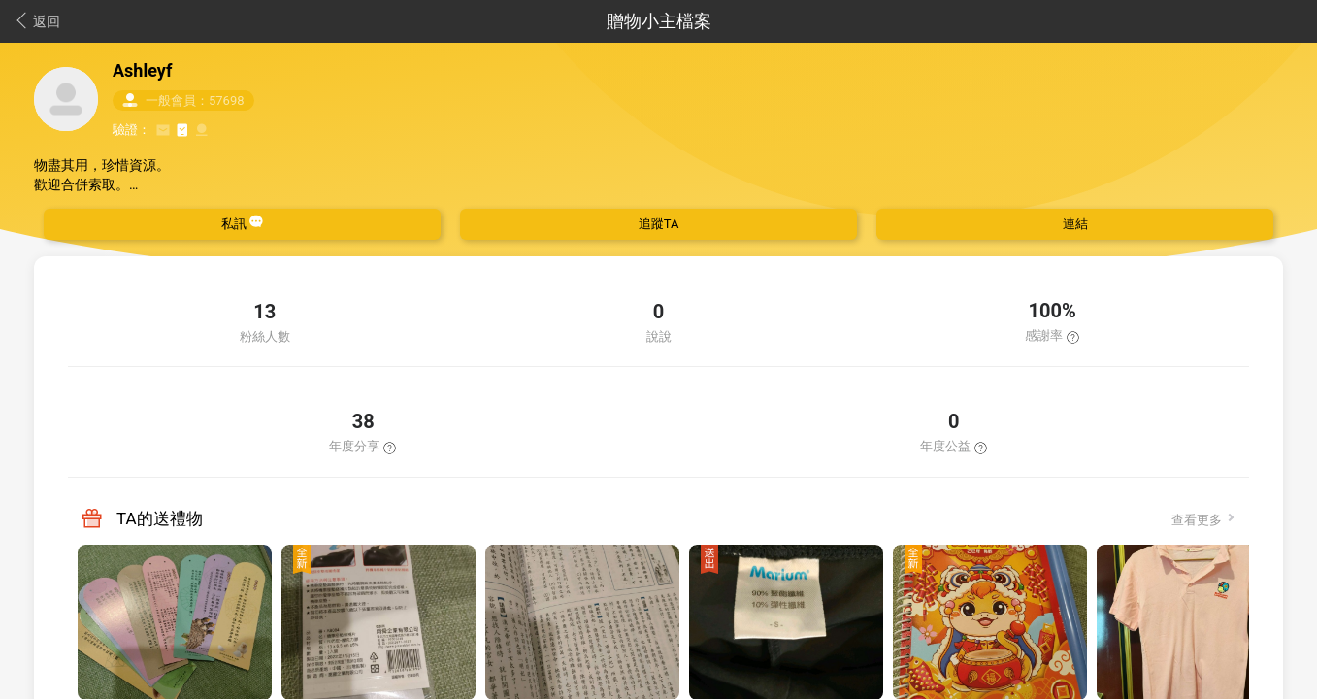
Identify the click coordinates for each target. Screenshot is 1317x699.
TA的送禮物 (159, 518)
